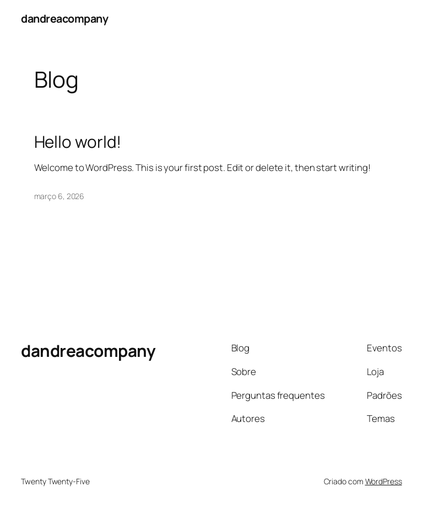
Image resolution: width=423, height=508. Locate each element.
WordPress (383, 481)
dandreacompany (64, 18)
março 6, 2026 (59, 196)
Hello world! (78, 141)
